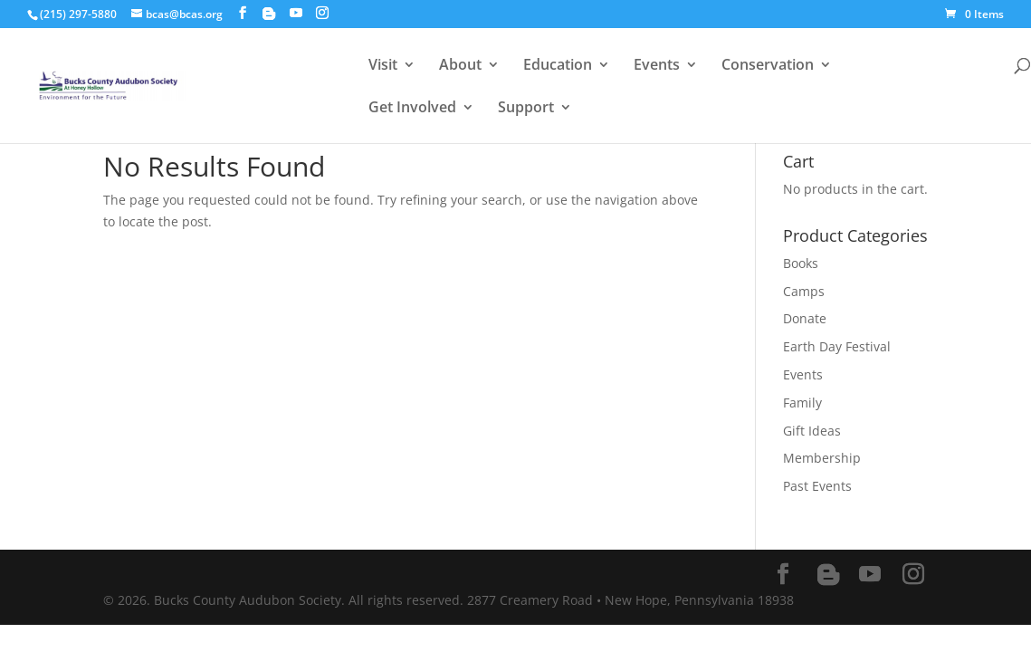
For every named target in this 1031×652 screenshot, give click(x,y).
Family (802, 402)
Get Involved (412, 109)
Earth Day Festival (837, 346)
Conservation (767, 66)
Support (526, 109)
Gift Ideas (812, 430)
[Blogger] (269, 13)
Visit (382, 66)
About (460, 66)
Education (557, 66)
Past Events (817, 485)
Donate (804, 318)
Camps (804, 291)
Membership (822, 457)
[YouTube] (296, 13)
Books (800, 263)
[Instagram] (322, 13)
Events (657, 66)
